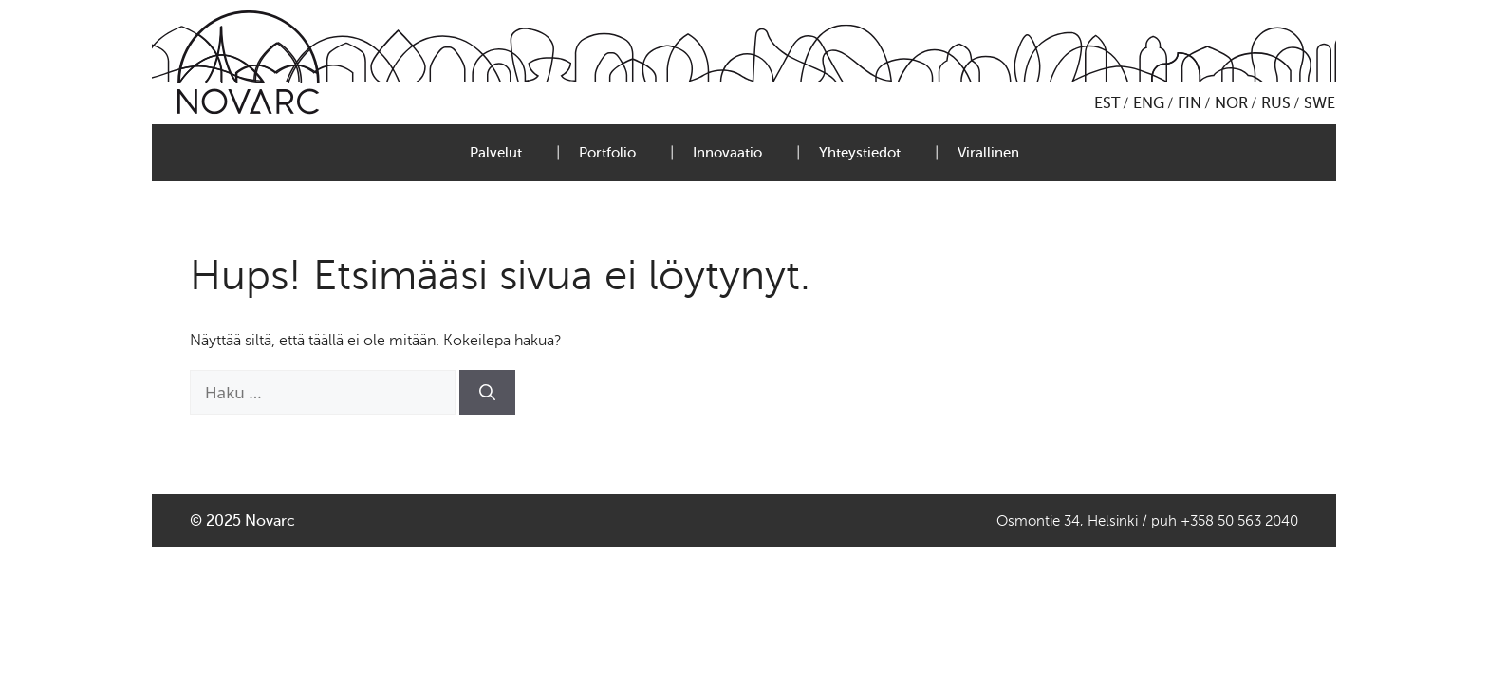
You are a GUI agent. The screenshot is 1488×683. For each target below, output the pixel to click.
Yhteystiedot (860, 152)
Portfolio (607, 152)
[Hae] (487, 392)
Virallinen (988, 152)
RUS (1276, 103)
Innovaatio (727, 152)
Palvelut (496, 152)
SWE (1319, 103)
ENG (1148, 103)
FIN (1189, 103)
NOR (1231, 103)
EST (1107, 103)
